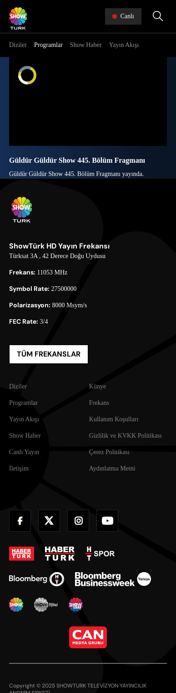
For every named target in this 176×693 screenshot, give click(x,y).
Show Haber (86, 44)
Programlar (48, 44)
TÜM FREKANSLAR (48, 354)
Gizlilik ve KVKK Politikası (125, 435)
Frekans (99, 402)
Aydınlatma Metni (112, 468)
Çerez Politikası (109, 452)
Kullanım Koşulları (114, 419)
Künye (97, 386)
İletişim (19, 468)
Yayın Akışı (124, 44)
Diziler (18, 44)
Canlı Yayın (24, 452)
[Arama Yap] (158, 16)
